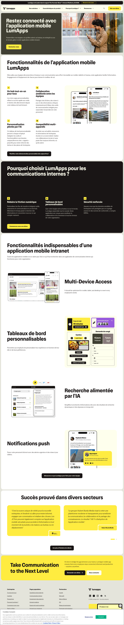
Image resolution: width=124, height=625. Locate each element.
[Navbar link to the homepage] (13, 8)
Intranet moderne (34, 602)
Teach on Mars (11, 608)
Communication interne (36, 596)
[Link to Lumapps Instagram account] (97, 595)
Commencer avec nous (13, 605)
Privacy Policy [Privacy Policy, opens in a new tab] (56, 623)
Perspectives (10, 599)
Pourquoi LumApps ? (12, 602)
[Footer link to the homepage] (103, 589)
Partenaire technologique (65, 608)
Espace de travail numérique (37, 605)
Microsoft (61, 596)
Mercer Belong (63, 599)
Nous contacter (94, 573)
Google (61, 593)
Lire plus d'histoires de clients (62, 548)
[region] (62, 617)
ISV (60, 602)
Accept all (101, 617)
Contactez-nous (14, 47)
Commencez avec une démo (19, 226)
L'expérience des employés (36, 593)
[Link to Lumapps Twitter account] (105, 595)
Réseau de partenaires (65, 605)
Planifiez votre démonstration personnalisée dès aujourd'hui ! (29, 154)
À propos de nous (11, 593)
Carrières (9, 596)
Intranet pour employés (36, 608)
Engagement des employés (36, 599)
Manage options (89, 617)
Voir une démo (114, 8)
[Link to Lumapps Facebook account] (101, 595)
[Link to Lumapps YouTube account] (93, 595)
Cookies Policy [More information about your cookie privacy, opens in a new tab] (47, 623)
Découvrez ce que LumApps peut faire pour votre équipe (62, 476)
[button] (34, 8)
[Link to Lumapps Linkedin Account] (90, 595)
